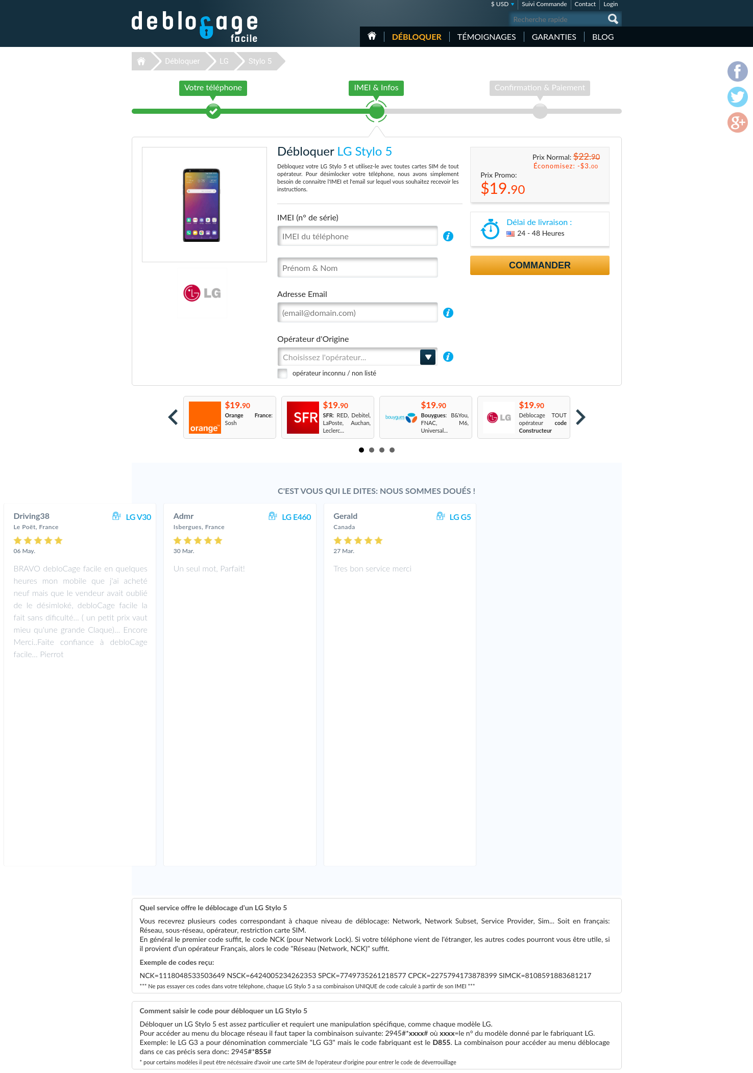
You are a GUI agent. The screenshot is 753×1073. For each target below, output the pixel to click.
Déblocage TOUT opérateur (543, 423)
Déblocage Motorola (307, 983)
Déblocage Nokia (303, 998)
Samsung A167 (473, 1014)
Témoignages (486, 36)
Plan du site (560, 990)
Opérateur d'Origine (313, 338)
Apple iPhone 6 (474, 975)
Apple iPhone (471, 983)
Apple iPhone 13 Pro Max (486, 998)
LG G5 (597, 516)
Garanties (554, 36)
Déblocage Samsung (306, 975)
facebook (573, 1060)
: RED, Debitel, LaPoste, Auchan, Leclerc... (347, 423)
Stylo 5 (260, 61)
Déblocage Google (304, 1006)
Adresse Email (302, 293)
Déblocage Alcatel (304, 1014)
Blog (603, 36)
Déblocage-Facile (195, 26)
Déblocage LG (299, 991)
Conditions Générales (572, 974)
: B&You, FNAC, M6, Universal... (445, 423)
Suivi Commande (544, 4)
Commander (540, 265)
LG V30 (274, 516)
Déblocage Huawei (305, 1021)
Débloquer (417, 36)
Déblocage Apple (303, 968)
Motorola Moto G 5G (481, 991)
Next (581, 417)
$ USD (500, 4)
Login (610, 4)
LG (224, 61)
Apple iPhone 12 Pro (480, 968)
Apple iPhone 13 (475, 1021)
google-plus (614, 1060)
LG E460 (433, 516)
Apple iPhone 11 (475, 1006)
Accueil (372, 36)
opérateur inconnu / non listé (334, 373)
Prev (173, 417)
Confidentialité (564, 982)
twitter (593, 1060)
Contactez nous (565, 967)
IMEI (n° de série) (307, 217)
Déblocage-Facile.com (195, 960)
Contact (585, 4)
